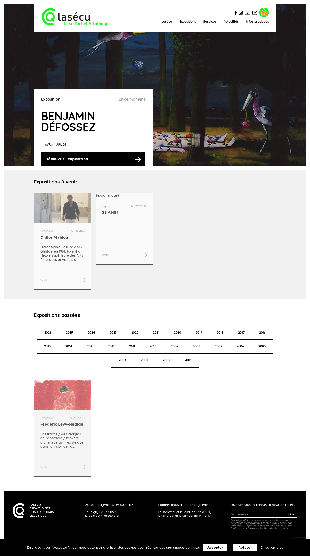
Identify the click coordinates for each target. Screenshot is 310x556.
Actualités (231, 21)
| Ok (291, 514)
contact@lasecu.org (104, 515)
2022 (134, 332)
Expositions (187, 21)
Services (209, 21)
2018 (220, 332)
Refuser (245, 548)
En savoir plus (272, 547)
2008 (196, 346)
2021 (156, 332)
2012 (111, 346)
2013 (90, 346)
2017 (241, 332)
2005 (262, 346)
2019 (199, 332)
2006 (240, 346)
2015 (47, 346)
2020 (177, 332)
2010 (153, 346)
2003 (144, 360)
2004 (122, 360)
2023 (113, 332)
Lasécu (167, 21)
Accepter (215, 548)
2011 (132, 346)
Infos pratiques (257, 21)
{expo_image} (124, 229)
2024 (91, 332)
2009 (174, 346)
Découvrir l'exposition (66, 159)
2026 (47, 332)
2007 (218, 346)
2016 (262, 332)
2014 (68, 346)
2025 (69, 332)
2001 (188, 360)
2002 (166, 360)
